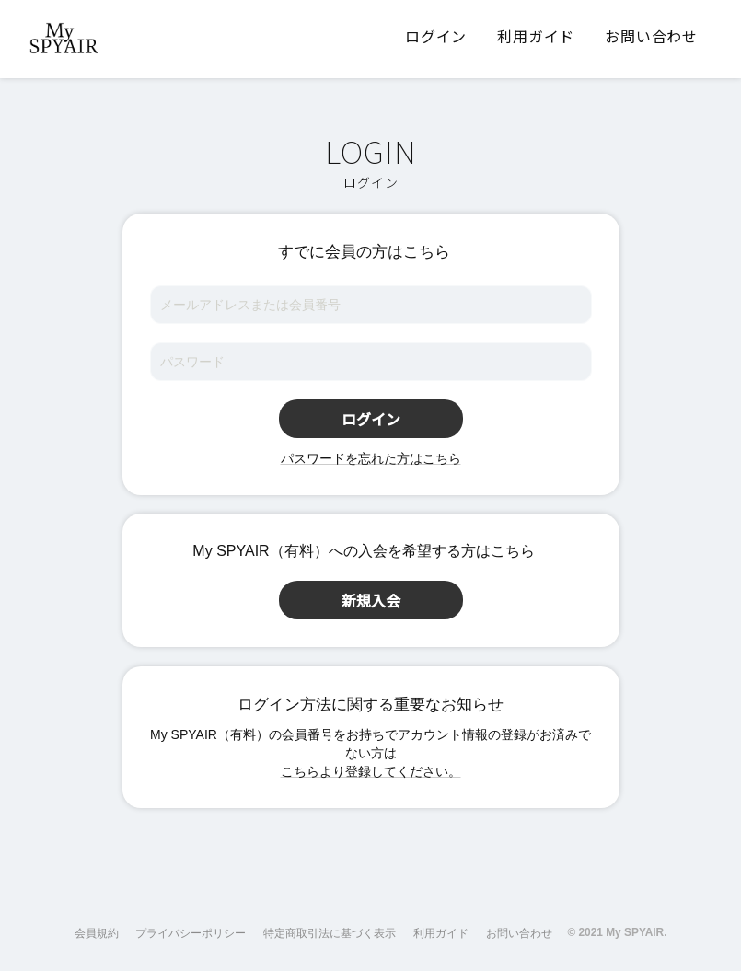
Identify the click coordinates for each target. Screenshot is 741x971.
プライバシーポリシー (190, 933)
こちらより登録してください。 (371, 771)
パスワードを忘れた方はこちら (371, 458)
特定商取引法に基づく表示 (329, 933)
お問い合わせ (519, 933)
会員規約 (97, 933)
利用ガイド (441, 933)
